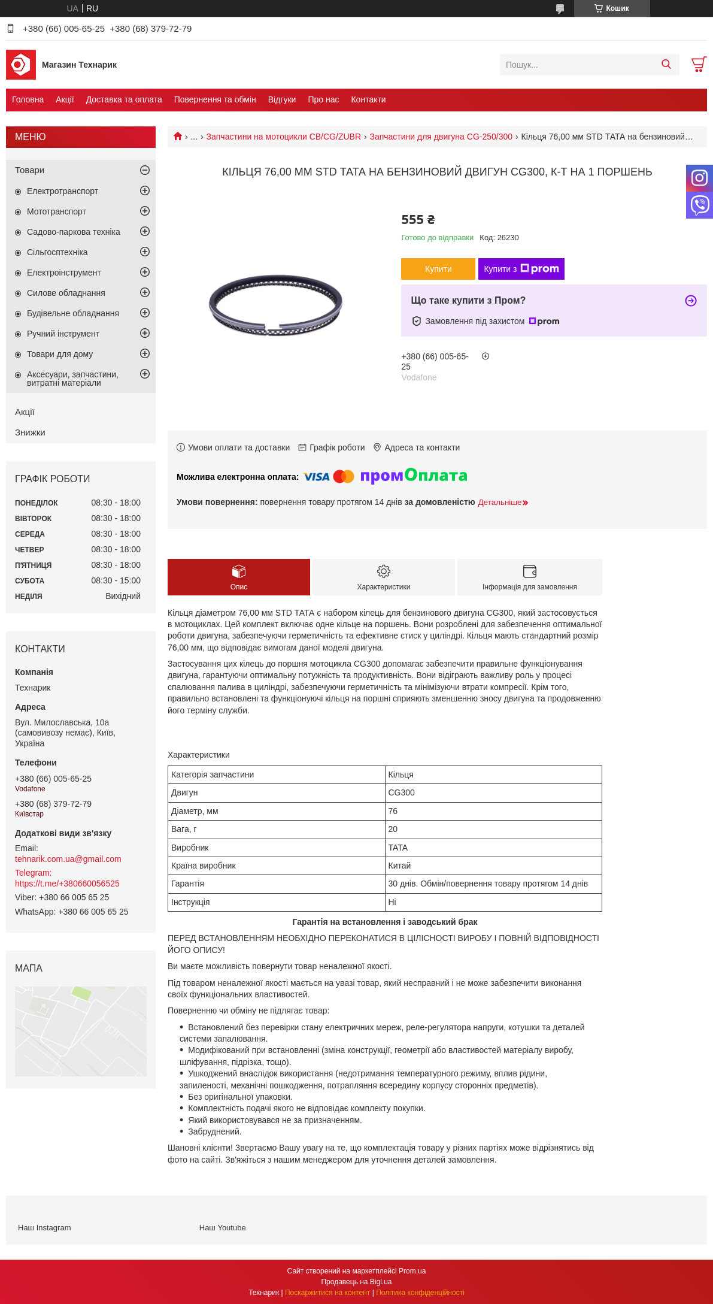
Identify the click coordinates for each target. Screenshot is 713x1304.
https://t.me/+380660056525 (67, 883)
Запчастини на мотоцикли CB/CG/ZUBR (284, 136)
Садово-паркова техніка (73, 232)
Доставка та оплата (124, 99)
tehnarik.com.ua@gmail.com (68, 859)
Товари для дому (60, 354)
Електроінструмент (64, 272)
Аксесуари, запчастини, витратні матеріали (73, 379)
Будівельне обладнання (73, 313)
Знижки (30, 432)
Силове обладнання (66, 293)
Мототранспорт (56, 211)
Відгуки (282, 99)
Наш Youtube (222, 1227)
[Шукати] (666, 64)
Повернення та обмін (215, 99)
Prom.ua (412, 1271)
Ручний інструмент (63, 333)
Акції (65, 99)
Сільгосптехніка (57, 252)
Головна (28, 99)
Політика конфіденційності (420, 1292)
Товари (29, 170)
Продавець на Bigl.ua (356, 1282)
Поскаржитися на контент (327, 1292)
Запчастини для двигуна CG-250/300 (440, 136)
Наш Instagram (44, 1227)
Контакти (368, 99)
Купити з (521, 269)
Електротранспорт (62, 191)
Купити (438, 269)
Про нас (323, 99)
